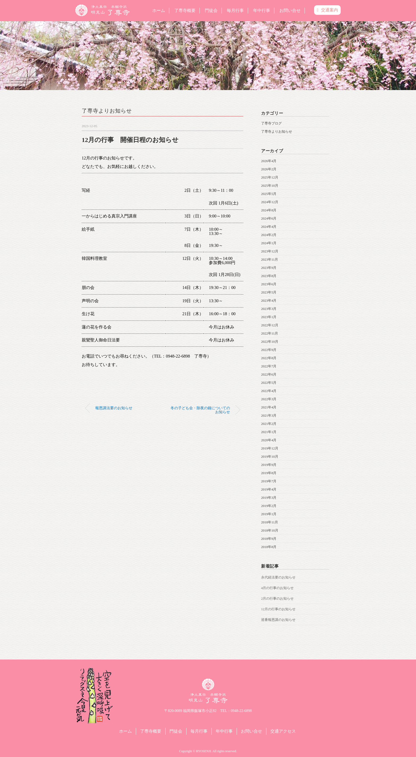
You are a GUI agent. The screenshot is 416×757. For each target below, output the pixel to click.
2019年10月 (269, 456)
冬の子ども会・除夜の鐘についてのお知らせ (200, 410)
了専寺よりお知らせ (107, 111)
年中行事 (261, 10)
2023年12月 (269, 251)
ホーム (158, 10)
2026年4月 (269, 161)
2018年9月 (269, 539)
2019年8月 (269, 473)
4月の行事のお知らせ (277, 588)
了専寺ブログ (271, 123)
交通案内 (327, 10)
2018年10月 (269, 530)
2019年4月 (269, 489)
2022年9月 (269, 350)
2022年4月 (269, 391)
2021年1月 (269, 432)
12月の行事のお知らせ (278, 609)
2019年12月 (269, 448)
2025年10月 (269, 186)
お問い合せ (290, 10)
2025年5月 (269, 194)
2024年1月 (269, 243)
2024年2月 (269, 235)
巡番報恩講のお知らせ (278, 620)
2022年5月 (269, 383)
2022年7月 (269, 366)
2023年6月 (269, 284)
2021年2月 (269, 424)
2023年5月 (269, 292)
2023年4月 (269, 300)
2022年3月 (269, 399)
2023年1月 (269, 317)
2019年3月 (269, 498)
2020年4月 (269, 440)
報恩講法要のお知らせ (113, 408)
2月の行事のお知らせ (277, 598)
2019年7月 (269, 481)
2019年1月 (269, 514)
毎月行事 (235, 10)
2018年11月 (269, 522)
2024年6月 (269, 218)
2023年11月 (269, 259)
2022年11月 (269, 333)
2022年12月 (269, 325)
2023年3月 (269, 309)
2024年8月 (269, 210)
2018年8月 (269, 547)
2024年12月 (269, 202)
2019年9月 (269, 465)
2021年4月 (269, 407)
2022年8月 (269, 358)
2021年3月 (269, 415)
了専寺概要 (185, 10)
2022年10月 (269, 342)
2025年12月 (269, 177)
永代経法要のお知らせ (278, 577)
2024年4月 (269, 227)
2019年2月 (269, 506)
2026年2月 (269, 169)
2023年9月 (269, 268)
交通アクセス (283, 731)
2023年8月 (269, 276)
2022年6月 (269, 374)
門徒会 (211, 10)
